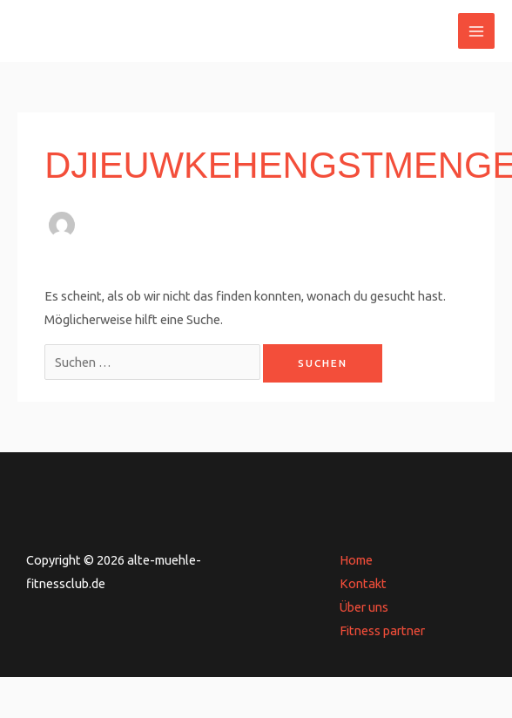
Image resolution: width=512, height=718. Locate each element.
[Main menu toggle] (476, 31)
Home (356, 559)
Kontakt (363, 583)
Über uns (364, 606)
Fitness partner (382, 630)
